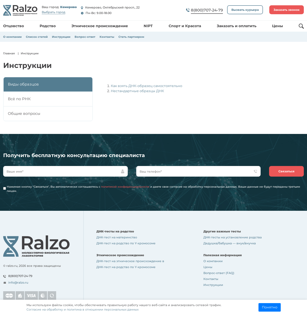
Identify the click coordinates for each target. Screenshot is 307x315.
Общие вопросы (24, 113)
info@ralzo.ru (18, 282)
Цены (277, 26)
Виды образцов (23, 84)
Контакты (107, 36)
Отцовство (13, 26)
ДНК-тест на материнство (116, 237)
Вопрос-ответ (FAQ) (218, 273)
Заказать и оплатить (236, 26)
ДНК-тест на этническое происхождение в (130, 261)
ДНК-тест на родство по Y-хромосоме (126, 243)
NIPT (148, 26)
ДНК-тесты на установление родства (232, 237)
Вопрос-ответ (85, 36)
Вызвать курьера (245, 10)
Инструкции (61, 36)
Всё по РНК (19, 99)
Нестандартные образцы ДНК (137, 91)
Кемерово (68, 7)
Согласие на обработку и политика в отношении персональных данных (82, 309)
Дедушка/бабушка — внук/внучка (229, 243)
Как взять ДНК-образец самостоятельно (146, 86)
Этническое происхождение (99, 26)
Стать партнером (131, 36)
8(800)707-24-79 (20, 276)
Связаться (286, 171)
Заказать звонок (287, 10)
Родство (48, 26)
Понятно (269, 307)
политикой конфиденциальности (125, 186)
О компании (12, 36)
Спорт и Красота (185, 26)
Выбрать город (53, 12)
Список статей (37, 36)
